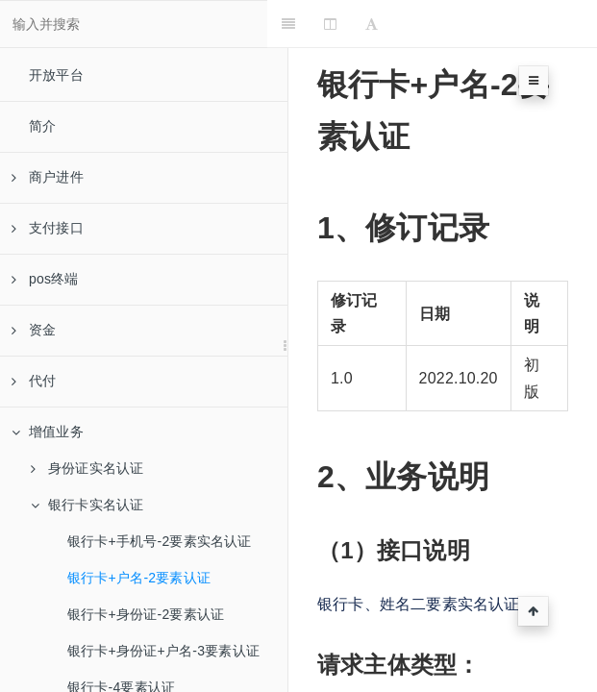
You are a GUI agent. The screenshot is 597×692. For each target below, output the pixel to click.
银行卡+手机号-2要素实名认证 (159, 541)
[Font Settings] (392, 24)
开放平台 (56, 75)
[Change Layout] (351, 24)
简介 (42, 126)
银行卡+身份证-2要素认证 (145, 614)
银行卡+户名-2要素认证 (139, 577)
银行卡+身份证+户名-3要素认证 (163, 650)
